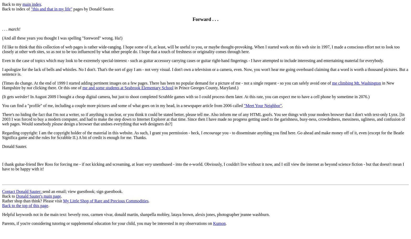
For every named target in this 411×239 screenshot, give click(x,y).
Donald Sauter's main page (38, 196)
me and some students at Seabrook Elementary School (128, 88)
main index (32, 4)
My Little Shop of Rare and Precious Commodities (106, 201)
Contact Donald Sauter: (22, 191)
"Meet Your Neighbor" (263, 105)
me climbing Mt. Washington (356, 83)
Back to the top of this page (25, 205)
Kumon (219, 223)
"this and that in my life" (51, 9)
